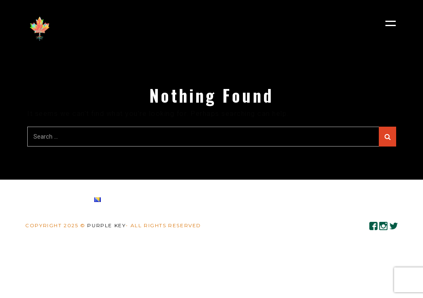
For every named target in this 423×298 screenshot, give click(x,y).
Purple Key (106, 225)
